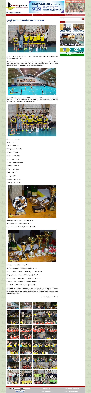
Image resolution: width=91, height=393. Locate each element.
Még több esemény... (72, 54)
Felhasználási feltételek (46, 391)
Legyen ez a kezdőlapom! (72, 391)
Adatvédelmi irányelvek (72, 388)
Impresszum (46, 388)
